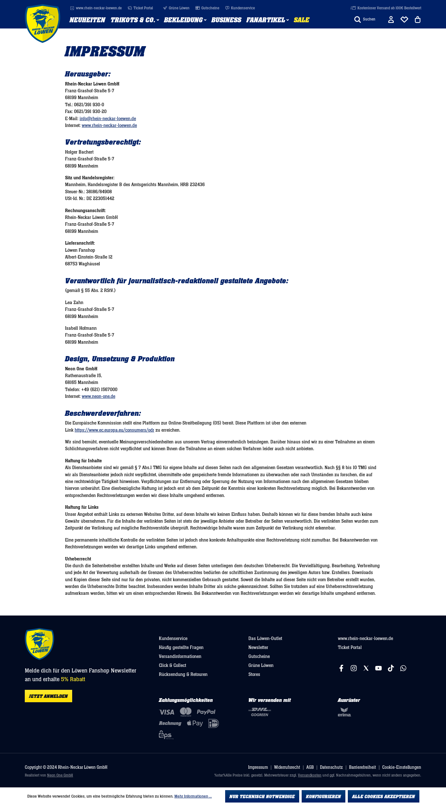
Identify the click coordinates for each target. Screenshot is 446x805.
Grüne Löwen (176, 8)
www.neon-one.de (98, 396)
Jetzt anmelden (48, 696)
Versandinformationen (180, 656)
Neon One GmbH (60, 775)
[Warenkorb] (417, 19)
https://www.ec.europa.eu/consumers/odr (114, 430)
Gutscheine (207, 8)
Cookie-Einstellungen (401, 767)
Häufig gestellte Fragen (181, 647)
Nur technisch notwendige (262, 796)
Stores (254, 674)
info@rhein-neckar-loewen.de (108, 118)
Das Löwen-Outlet (265, 638)
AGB (310, 767)
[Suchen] (365, 19)
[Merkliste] (404, 19)
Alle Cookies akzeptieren (383, 796)
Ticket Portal (140, 8)
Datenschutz (331, 767)
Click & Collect (172, 665)
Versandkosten (309, 775)
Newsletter (258, 647)
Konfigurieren (323, 796)
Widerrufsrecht (287, 767)
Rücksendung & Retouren (183, 674)
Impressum (258, 767)
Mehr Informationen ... (193, 796)
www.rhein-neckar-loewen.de (96, 8)
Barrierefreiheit (362, 767)
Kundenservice (240, 8)
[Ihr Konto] (391, 19)
